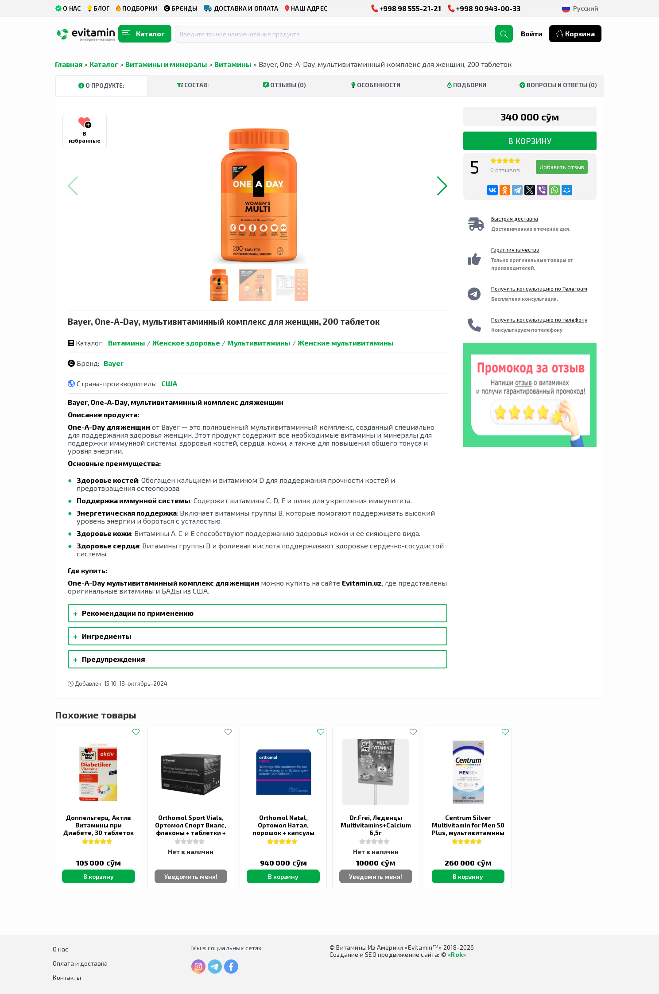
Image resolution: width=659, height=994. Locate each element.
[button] (442, 186)
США (169, 383)
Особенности (375, 85)
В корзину (529, 141)
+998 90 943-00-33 (484, 8)
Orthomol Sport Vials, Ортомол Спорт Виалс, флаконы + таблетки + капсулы (190, 829)
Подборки (466, 85)
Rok (457, 954)
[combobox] (340, 34)
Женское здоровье (186, 342)
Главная (68, 64)
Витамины (233, 64)
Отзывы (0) (284, 85)
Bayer (114, 363)
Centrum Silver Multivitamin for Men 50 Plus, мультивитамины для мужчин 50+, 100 (468, 829)
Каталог (103, 64)
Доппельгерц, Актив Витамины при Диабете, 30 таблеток (98, 825)
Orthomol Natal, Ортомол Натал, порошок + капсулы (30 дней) (283, 829)
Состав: (193, 85)
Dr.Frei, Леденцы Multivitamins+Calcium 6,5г (376, 825)
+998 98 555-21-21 (406, 8)
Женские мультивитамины (346, 342)
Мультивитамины (259, 342)
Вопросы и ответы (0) (558, 85)
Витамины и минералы (166, 64)
